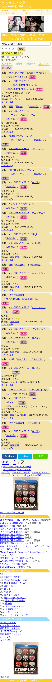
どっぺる (5, 12)
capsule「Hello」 (8, 526)
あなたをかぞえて (36, 73)
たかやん (13, 204)
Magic (35, 234)
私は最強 (19, 295)
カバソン (36, 11)
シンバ (13, 382)
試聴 (32, 77)
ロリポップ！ (37, 680)
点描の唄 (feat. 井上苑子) (23, 85)
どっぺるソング (13, 3)
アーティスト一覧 (21, 472)
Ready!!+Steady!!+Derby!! (17, 580)
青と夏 (35, 182)
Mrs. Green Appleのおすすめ (17, 469)
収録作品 (33, 106)
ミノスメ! (46, 11)
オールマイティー (14, 606)
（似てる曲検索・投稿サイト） (16, 6)
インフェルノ (38, 307)
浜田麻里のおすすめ (10, 628)
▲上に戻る (5, 640)
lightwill (23, 680)
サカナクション (13, 612)
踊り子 (7, 589)
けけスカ (8, 586)
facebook (9, 456)
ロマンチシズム (39, 273)
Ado (11, 295)
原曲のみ (43, 63)
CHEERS (36, 243)
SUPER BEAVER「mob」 (13, 567)
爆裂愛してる (12, 609)
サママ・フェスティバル (23, 115)
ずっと (7, 574)
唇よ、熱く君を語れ (15, 600)
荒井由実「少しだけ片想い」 (14, 558)
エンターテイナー (15, 394)
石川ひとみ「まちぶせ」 (12, 529)
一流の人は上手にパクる (16, 57)
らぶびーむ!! (26, 204)
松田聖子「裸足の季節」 (12, 534)
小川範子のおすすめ (10, 625)
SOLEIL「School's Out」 (12, 523)
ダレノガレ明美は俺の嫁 (12, 512)
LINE (40, 456)
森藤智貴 (14, 257)
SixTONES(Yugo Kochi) (20, 136)
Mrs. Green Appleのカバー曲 (17, 466)
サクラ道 (21, 359)
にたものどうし (18, 140)
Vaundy (7, 592)
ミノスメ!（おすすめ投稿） (30, 475)
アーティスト (26, 12)
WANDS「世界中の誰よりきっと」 (17, 561)
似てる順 (6, 63)
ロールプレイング (38, 389)
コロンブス (37, 148)
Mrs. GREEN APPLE (19, 81)
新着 (15, 12)
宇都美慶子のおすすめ (11, 634)
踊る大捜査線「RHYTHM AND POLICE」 (20, 520)
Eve (11, 264)
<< (5, 462)
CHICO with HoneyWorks (21, 170)
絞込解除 (6, 68)
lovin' (34, 398)
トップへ (5, 472)
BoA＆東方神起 (16, 73)
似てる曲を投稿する (12, 53)
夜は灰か (19, 264)
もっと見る (5, 637)
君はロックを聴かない (15, 597)
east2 (11, 359)
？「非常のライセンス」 (12, 531)
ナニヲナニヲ (38, 213)
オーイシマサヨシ (17, 389)
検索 (21, 49)
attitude (9, 402)
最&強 (19, 106)
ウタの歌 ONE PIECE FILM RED (22, 299)
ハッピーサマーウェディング (19, 615)
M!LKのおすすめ (8, 622)
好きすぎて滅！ (12, 594)
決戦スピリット (18, 174)
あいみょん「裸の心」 (11, 564)
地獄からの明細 (18, 415)
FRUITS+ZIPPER (12, 577)
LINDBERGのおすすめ (11, 631)
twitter (25, 456)
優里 (11, 106)
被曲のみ (31, 63)
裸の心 (8, 603)
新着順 (19, 63)
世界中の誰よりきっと (15, 583)
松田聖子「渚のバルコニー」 (14, 543)
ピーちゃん (15, 99)
